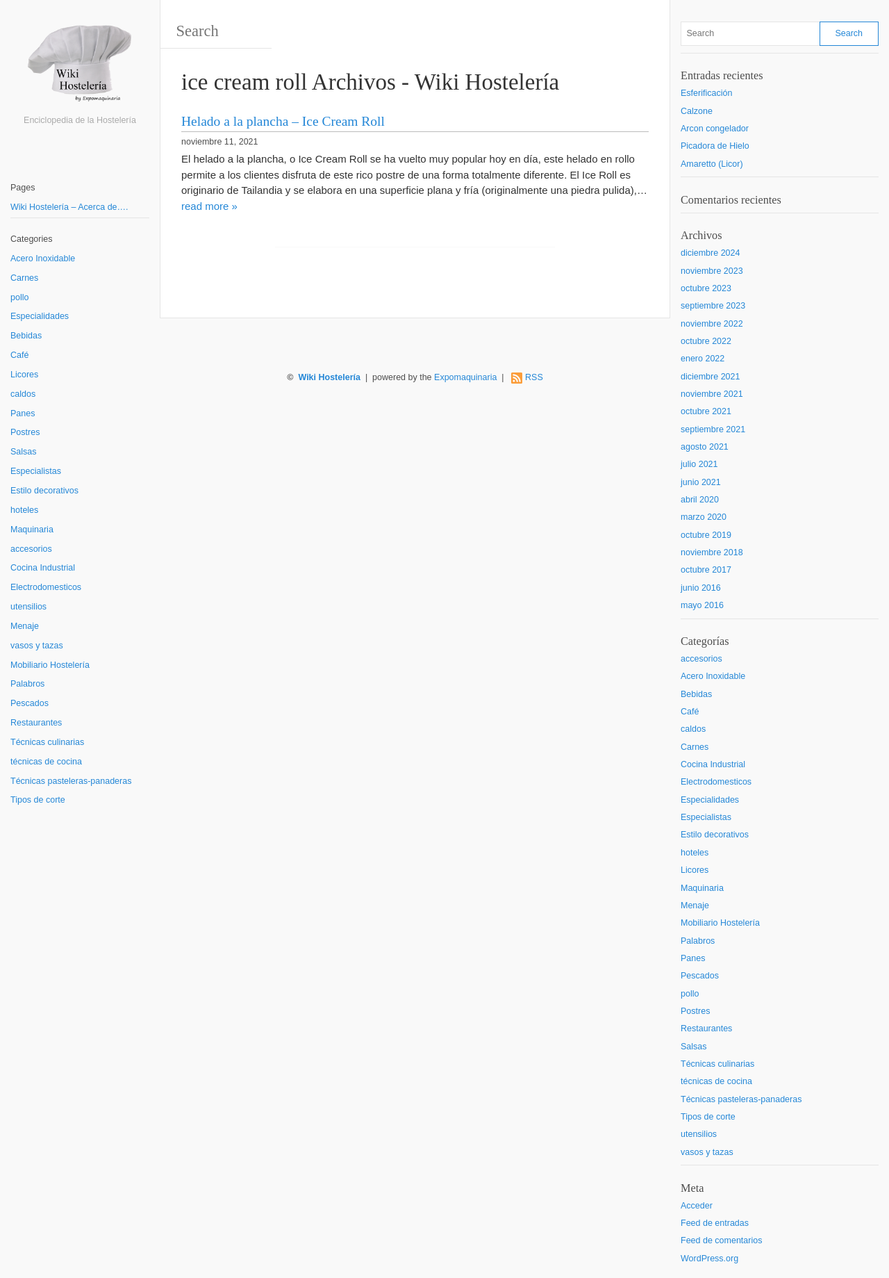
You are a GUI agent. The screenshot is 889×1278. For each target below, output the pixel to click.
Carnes (24, 278)
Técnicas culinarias (47, 742)
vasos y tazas (36, 645)
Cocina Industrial (42, 568)
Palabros (27, 684)
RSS (534, 377)
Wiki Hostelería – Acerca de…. (69, 207)
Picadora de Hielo (715, 146)
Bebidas (26, 336)
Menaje (24, 626)
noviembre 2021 (712, 394)
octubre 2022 (706, 341)
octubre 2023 (706, 288)
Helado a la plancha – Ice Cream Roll (283, 121)
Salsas (23, 452)
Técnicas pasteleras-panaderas (70, 781)
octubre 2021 (706, 411)
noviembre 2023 (712, 271)
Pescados (29, 703)
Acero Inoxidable (42, 258)
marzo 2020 (703, 517)
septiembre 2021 (713, 429)
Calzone (697, 111)
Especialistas (35, 471)
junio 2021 (701, 482)
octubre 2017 (706, 570)
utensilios (28, 607)
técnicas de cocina (46, 762)
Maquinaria (31, 529)
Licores (24, 374)
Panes (22, 413)
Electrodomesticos (45, 587)
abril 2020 (700, 500)
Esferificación (706, 93)
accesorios (31, 549)
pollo (19, 297)
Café (19, 355)
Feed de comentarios (721, 1240)
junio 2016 (701, 588)
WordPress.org (709, 1258)
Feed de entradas (715, 1223)
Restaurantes (36, 723)
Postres (25, 432)
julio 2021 (699, 464)
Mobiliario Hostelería (50, 665)
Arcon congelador (715, 128)
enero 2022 (702, 358)
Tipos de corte (37, 800)
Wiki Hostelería (329, 377)
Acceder (697, 1206)
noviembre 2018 (712, 552)
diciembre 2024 (710, 253)
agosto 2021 (705, 447)
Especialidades (39, 316)
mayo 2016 (702, 605)
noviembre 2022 (712, 324)
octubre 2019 (706, 535)
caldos (22, 394)
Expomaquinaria (465, 377)
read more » (209, 206)
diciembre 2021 (710, 377)
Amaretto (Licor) (712, 164)
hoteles (24, 510)
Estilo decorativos (44, 490)
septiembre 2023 (713, 306)
